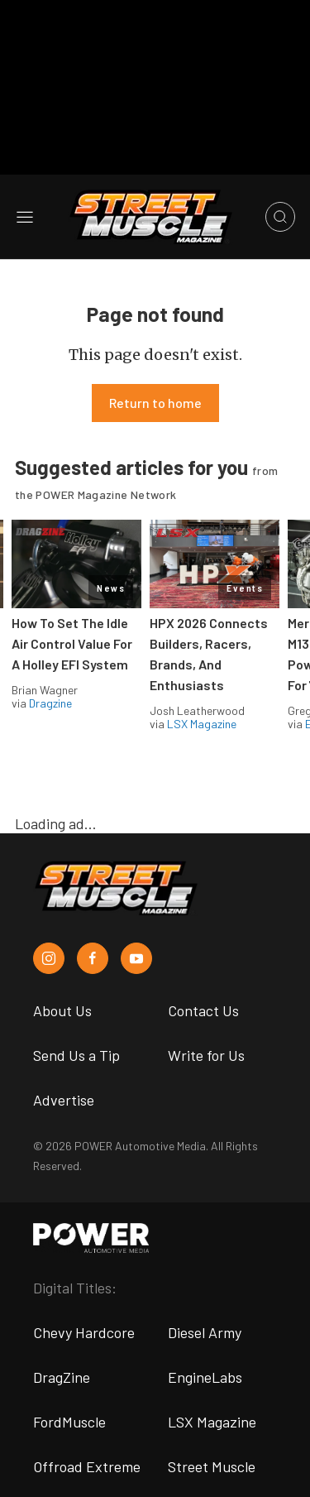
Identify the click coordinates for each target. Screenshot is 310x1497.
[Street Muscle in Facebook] (92, 958)
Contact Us (203, 1010)
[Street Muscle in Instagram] (48, 958)
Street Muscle (211, 1466)
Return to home (155, 402)
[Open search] (280, 217)
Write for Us (206, 1055)
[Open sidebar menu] (25, 217)
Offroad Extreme (87, 1466)
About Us (62, 1010)
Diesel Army (204, 1332)
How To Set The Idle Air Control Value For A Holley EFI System (72, 643)
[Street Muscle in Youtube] (136, 958)
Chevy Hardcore (84, 1332)
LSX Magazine (201, 724)
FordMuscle (69, 1422)
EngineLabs (205, 1377)
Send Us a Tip (76, 1055)
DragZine (61, 1377)
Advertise (63, 1100)
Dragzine (50, 703)
